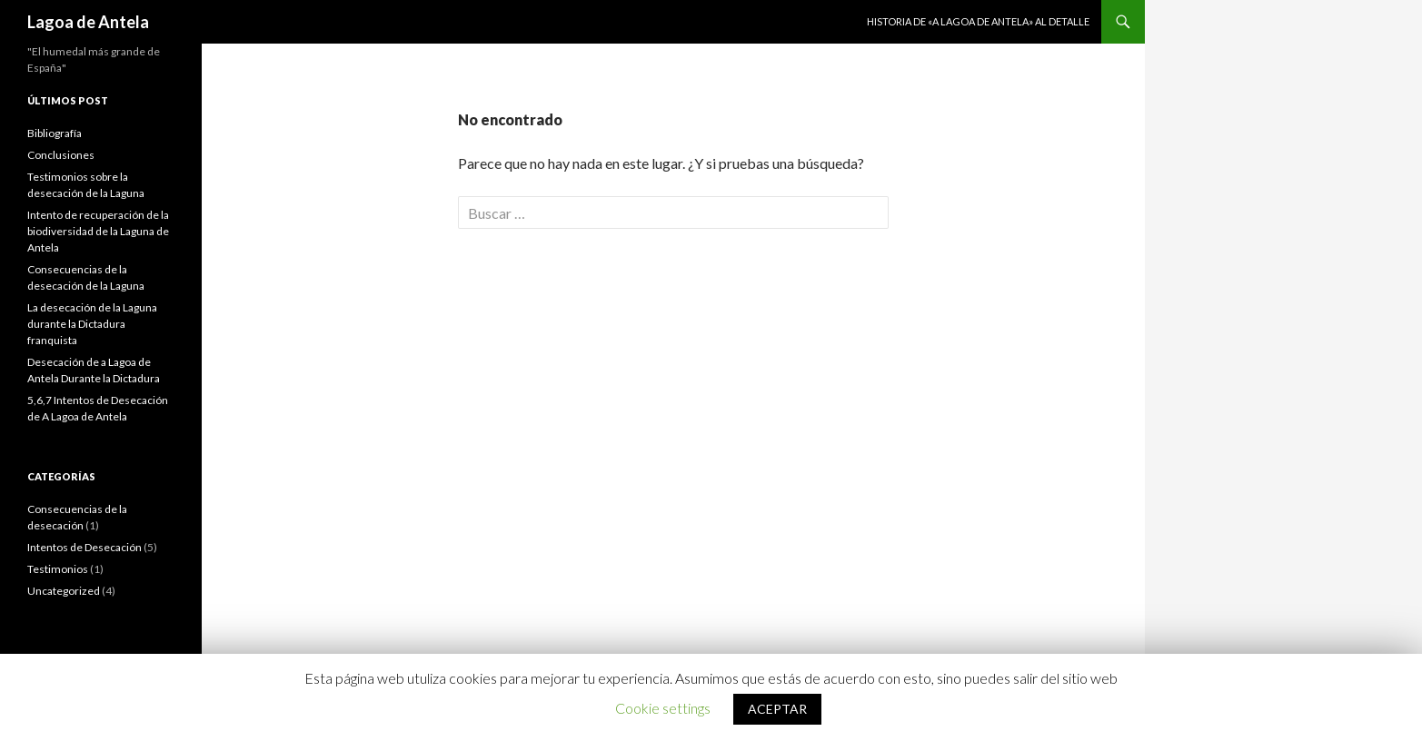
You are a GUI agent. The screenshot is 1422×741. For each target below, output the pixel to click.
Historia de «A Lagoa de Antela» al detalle (978, 21)
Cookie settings (663, 707)
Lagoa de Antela (88, 22)
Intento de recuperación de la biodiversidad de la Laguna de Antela (98, 231)
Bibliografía (54, 133)
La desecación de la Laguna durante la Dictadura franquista (92, 324)
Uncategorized (63, 591)
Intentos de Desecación (84, 547)
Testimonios (57, 569)
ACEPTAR (777, 708)
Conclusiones (60, 155)
